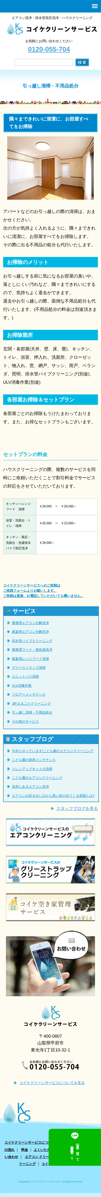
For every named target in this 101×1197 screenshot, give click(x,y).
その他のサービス (25, 721)
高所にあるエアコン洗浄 (30, 787)
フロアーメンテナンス (29, 694)
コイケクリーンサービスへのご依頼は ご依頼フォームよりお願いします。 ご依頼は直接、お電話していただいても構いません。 (43, 590)
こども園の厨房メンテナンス (34, 760)
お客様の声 (74, 1150)
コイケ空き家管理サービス (61, 1164)
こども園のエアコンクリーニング (37, 778)
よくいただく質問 (47, 1150)
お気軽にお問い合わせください (49, 46)
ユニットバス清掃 (25, 676)
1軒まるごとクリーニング (31, 703)
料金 (24, 1150)
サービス (21, 611)
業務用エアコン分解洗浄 (30, 623)
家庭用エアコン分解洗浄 (30, 632)
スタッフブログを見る (77, 808)
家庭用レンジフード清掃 (30, 659)
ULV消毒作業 (22, 686)
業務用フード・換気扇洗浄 (32, 650)
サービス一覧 (71, 1142)
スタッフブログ (29, 739)
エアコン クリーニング (42, 1157)
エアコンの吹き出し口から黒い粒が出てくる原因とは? (53, 796)
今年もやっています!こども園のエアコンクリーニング (53, 751)
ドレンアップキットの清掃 (32, 769)
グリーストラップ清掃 (29, 668)
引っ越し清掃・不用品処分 (32, 712)
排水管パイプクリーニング (32, 641)
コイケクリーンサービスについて (29, 1142)
